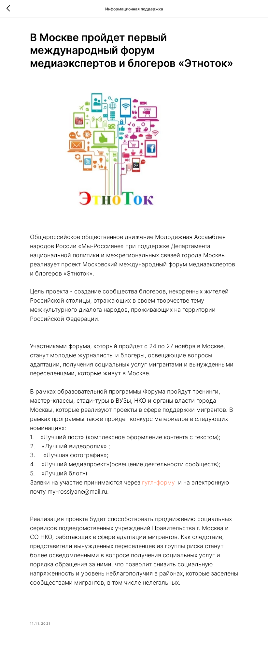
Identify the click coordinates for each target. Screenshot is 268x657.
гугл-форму (158, 482)
